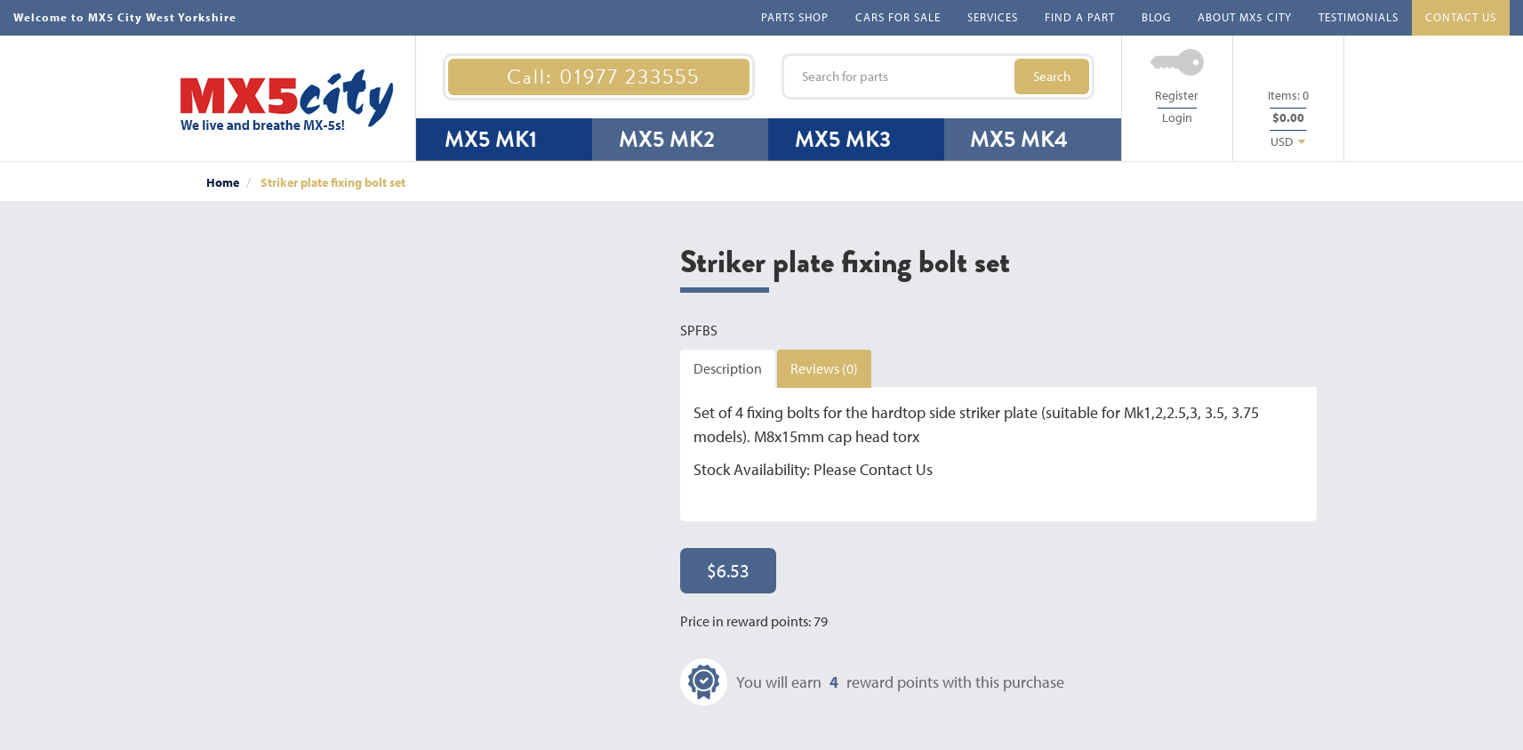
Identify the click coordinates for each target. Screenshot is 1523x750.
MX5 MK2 (667, 139)
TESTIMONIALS (1359, 17)
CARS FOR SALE (898, 17)
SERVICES (992, 17)
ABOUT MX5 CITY (1245, 17)
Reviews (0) (824, 368)
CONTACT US (1460, 17)
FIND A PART (1080, 17)
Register (1176, 95)
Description (727, 368)
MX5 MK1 (491, 139)
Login (1177, 117)
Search (1051, 76)
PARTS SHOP (795, 17)
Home (222, 182)
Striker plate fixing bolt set (333, 182)
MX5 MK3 (843, 139)
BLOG (1156, 17)
